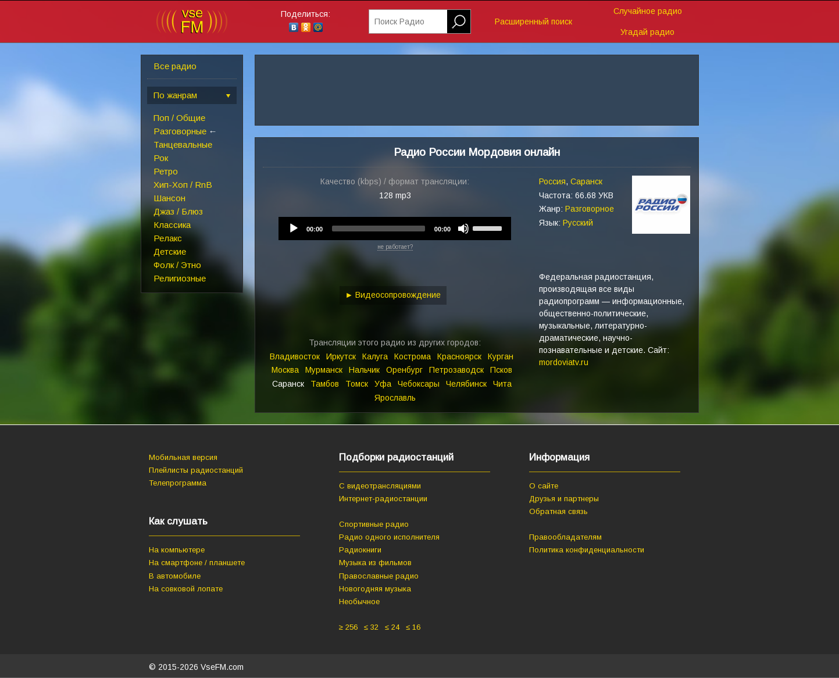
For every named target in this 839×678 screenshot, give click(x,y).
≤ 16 (413, 627)
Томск (356, 383)
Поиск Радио (399, 21)
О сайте (543, 485)
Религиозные (179, 278)
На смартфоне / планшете (197, 562)
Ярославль (395, 397)
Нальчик (364, 369)
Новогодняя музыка (375, 588)
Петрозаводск (456, 369)
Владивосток (295, 356)
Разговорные (179, 131)
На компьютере (177, 549)
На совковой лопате (186, 588)
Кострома (412, 356)
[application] (395, 228)
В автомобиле (175, 576)
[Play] (293, 228)
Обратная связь (558, 511)
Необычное (359, 601)
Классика (172, 225)
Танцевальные (182, 144)
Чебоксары (419, 383)
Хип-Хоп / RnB (182, 185)
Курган (500, 356)
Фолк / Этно (177, 265)
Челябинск (466, 383)
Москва (285, 369)
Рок (160, 158)
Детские (169, 251)
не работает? (395, 247)
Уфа (382, 383)
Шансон (169, 198)
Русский (578, 222)
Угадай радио (647, 32)
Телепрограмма (177, 483)
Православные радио (379, 576)
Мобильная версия (183, 457)
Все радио (175, 66)
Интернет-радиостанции (383, 498)
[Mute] (463, 228)
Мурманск (323, 369)
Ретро (165, 171)
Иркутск (341, 356)
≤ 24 (392, 627)
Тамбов (324, 383)
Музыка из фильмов (375, 562)
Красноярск (459, 356)
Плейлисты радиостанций (196, 470)
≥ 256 (348, 627)
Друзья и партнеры (564, 498)
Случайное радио (647, 11)
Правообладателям (565, 537)
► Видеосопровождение (393, 294)
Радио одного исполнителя (389, 537)
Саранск (586, 181)
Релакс (167, 238)
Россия (552, 181)
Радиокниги (360, 549)
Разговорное (589, 208)
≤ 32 (371, 627)
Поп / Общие (179, 118)
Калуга (375, 356)
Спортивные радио (374, 524)
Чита (502, 383)
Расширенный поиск (533, 21)
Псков (501, 369)
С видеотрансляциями (380, 485)
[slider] (378, 228)
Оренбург (404, 369)
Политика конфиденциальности (586, 549)
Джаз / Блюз (178, 211)
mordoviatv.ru (563, 362)
